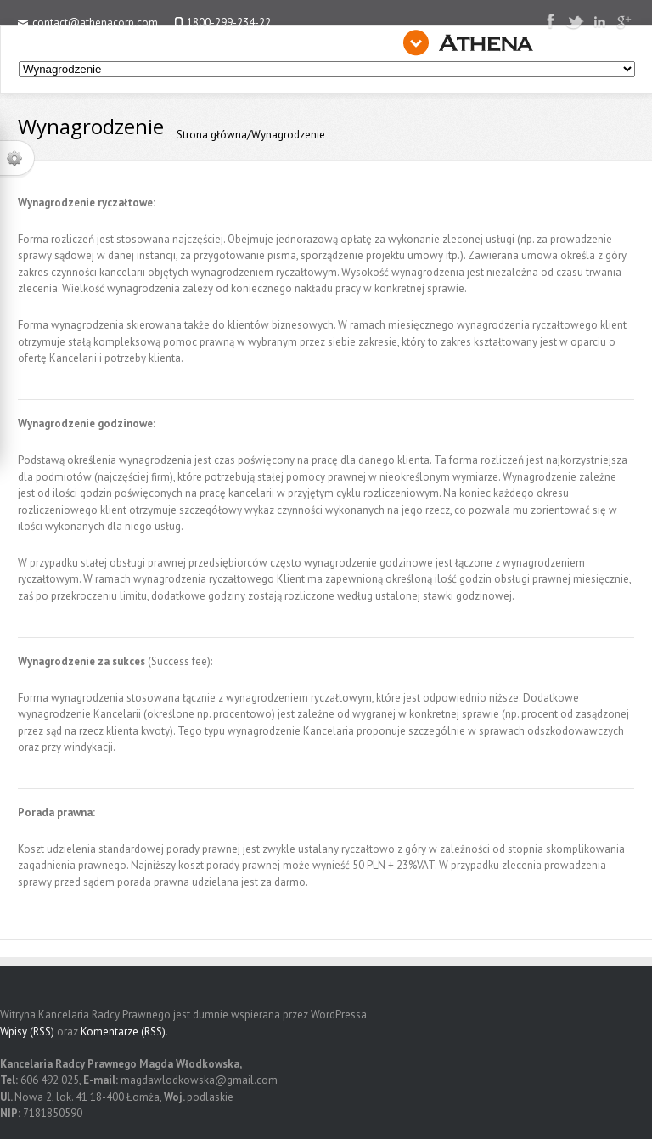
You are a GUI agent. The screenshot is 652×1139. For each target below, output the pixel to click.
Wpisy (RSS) (27, 1031)
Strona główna (212, 134)
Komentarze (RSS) (123, 1031)
